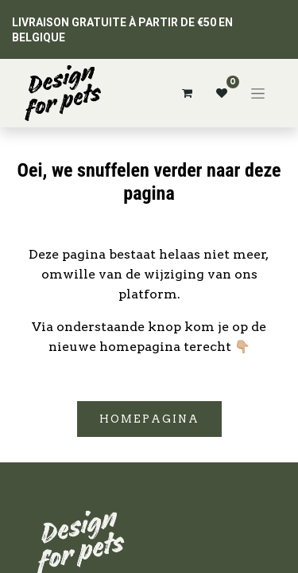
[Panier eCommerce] (186, 93)
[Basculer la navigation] (257, 93)
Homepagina (149, 419)
